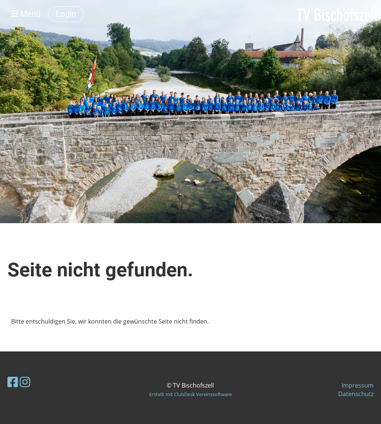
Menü (26, 14)
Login (66, 14)
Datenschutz (356, 394)
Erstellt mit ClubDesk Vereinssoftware (190, 394)
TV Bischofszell (337, 14)
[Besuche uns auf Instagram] (25, 382)
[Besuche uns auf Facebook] (12, 382)
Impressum (358, 385)
